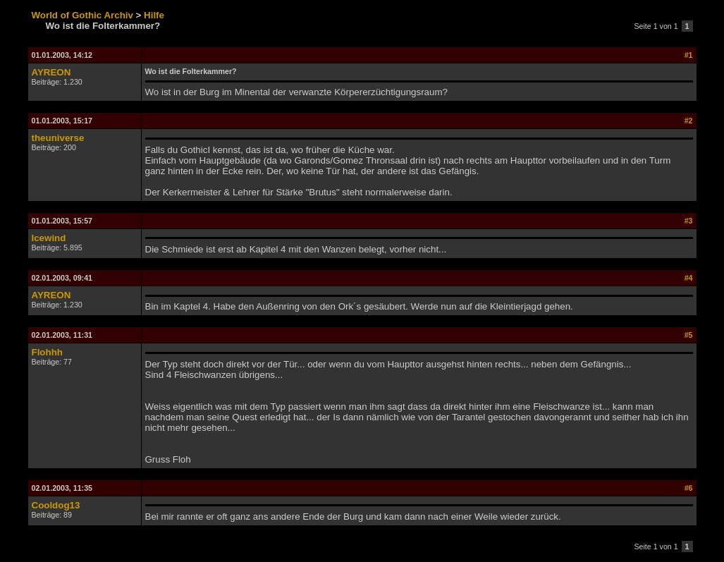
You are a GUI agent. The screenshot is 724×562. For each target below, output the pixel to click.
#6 (689, 488)
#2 (689, 120)
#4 (689, 278)
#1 (689, 55)
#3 (689, 220)
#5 (689, 335)
